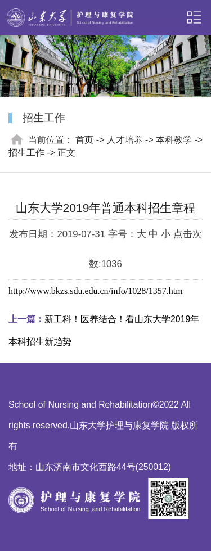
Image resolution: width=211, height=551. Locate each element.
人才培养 (125, 139)
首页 (84, 139)
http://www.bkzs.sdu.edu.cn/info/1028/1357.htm (95, 291)
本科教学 (174, 139)
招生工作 (26, 152)
